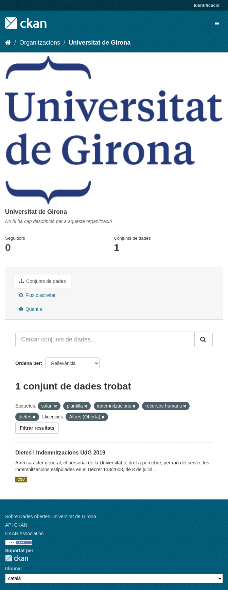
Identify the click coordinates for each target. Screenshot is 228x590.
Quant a (30, 309)
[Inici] (8, 42)
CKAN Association (24, 533)
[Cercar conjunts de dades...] (105, 339)
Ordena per (28, 363)
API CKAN (16, 525)
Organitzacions (39, 42)
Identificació (207, 5)
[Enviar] (203, 339)
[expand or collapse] (217, 23)
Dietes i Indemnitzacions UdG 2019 (60, 453)
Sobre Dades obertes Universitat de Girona (50, 516)
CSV (21, 479)
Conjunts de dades (42, 281)
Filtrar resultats (37, 428)
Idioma (12, 568)
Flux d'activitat (37, 295)
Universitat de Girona (99, 42)
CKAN (16, 558)
